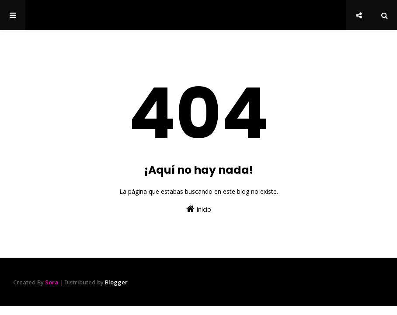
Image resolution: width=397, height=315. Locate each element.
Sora (51, 282)
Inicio (198, 209)
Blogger (116, 282)
